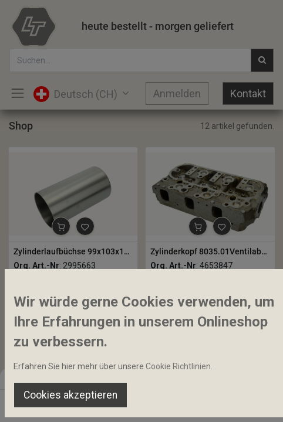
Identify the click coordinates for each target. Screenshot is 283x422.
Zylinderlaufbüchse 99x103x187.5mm (73, 251)
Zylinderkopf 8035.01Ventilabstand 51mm (210, 251)
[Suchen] (90, 402)
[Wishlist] (192, 402)
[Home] (38, 402)
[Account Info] (244, 402)
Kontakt (248, 93)
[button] (61, 226)
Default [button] (215, 378)
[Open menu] (141, 405)
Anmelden (177, 93)
